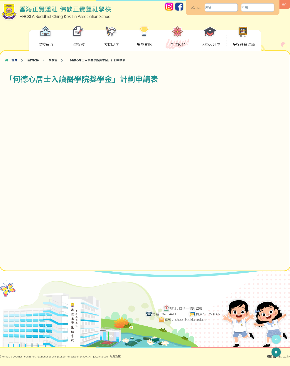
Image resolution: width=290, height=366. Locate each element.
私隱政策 (115, 356)
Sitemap (5, 356)
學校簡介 (46, 38)
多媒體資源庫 (243, 38)
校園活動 (111, 38)
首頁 (14, 60)
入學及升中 (210, 38)
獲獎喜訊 (144, 38)
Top (276, 339)
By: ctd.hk (278, 356)
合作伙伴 (177, 38)
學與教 (78, 38)
